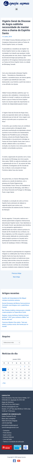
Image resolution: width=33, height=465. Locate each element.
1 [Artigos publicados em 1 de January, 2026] (20, 366)
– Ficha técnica (6, 433)
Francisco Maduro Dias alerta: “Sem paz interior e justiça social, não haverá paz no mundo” (15, 324)
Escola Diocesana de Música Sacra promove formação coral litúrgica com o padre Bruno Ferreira (16, 305)
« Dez (4, 383)
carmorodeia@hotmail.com (10, 427)
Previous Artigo (16, 273)
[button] (16, 9)
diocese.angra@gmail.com (10, 406)
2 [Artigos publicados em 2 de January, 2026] (24, 366)
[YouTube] (18, 460)
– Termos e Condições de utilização (13, 441)
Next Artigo (16, 277)
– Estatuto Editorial (8, 437)
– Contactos (5, 430)
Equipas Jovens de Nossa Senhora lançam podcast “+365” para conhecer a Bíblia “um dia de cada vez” (15, 317)
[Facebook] (14, 460)
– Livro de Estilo (7, 439)
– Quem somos (6, 435)
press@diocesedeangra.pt (10, 425)
